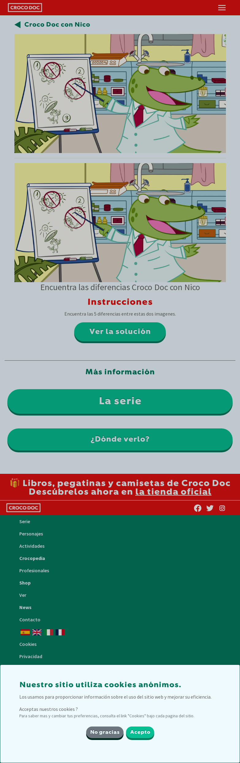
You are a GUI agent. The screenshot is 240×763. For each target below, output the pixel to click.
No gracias (105, 732)
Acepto (140, 732)
